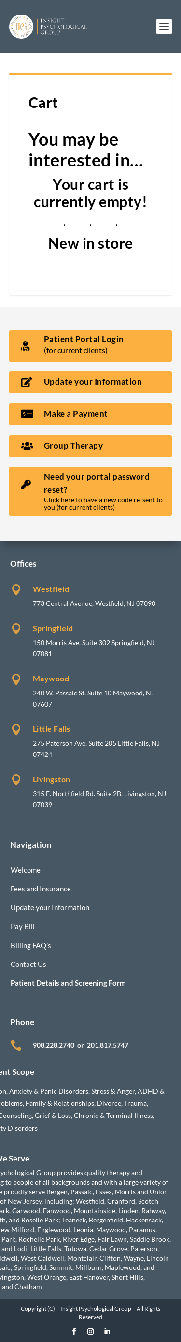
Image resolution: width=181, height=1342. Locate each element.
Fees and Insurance (41, 888)
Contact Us (28, 964)
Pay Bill (23, 926)
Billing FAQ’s (31, 945)
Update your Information (50, 907)
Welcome (26, 869)
